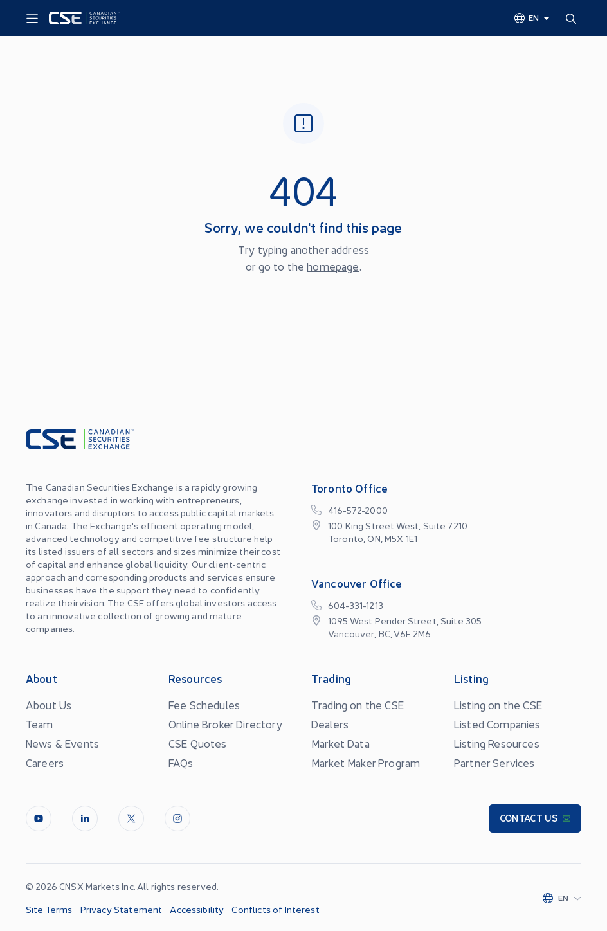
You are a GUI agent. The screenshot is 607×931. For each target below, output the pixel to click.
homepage (333, 266)
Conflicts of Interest (275, 909)
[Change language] (532, 17)
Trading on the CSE (357, 705)
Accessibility (197, 909)
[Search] (573, 18)
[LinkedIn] (85, 818)
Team (39, 724)
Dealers (330, 724)
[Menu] (32, 18)
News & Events (62, 743)
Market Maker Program (365, 762)
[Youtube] (38, 818)
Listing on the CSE (498, 705)
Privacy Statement (121, 909)
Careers (45, 762)
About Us (48, 705)
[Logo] (84, 18)
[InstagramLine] (177, 818)
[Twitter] (131, 818)
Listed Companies (497, 724)
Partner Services (494, 762)
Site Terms (49, 909)
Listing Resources (496, 743)
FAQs (181, 762)
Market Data (340, 743)
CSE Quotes (197, 743)
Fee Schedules (204, 705)
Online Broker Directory (225, 724)
